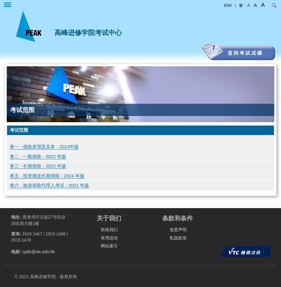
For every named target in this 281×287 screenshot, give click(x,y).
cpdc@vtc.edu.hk (39, 252)
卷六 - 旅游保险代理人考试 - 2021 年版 (49, 185)
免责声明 (178, 229)
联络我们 (109, 229)
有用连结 (109, 238)
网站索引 (109, 246)
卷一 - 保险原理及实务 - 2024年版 (44, 146)
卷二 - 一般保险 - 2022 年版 (38, 156)
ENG (228, 5)
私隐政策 (178, 238)
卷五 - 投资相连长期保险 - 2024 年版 (47, 175)
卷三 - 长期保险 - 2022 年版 (38, 166)
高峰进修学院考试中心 (88, 33)
